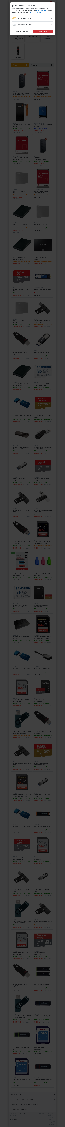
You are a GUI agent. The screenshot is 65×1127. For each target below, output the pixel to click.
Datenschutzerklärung (35, 12)
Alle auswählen (42, 31)
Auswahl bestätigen (22, 31)
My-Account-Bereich (41, 10)
